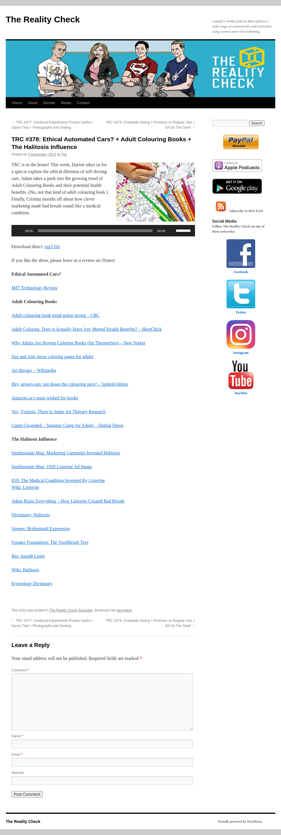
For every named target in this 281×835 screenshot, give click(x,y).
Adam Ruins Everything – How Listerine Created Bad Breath (67, 501)
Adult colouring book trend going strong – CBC (55, 315)
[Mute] (171, 231)
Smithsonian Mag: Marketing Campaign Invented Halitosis (65, 452)
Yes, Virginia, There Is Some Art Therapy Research (58, 411)
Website (17, 773)
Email (16, 754)
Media (66, 103)
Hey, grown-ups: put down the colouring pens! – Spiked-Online (69, 384)
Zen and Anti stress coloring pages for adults (52, 356)
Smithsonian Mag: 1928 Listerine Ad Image (51, 466)
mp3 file (52, 246)
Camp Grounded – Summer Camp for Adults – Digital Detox (67, 425)
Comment (20, 670)
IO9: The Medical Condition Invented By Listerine (58, 480)
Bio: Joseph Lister (28, 556)
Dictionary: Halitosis (30, 514)
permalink (124, 610)
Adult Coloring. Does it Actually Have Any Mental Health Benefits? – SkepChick (86, 329)
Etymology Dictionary (32, 583)
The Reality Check (43, 19)
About (33, 103)
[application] (103, 230)
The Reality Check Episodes (71, 610)
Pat (64, 154)
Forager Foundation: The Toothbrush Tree (50, 542)
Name (17, 736)
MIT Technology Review (34, 287)
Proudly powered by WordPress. (240, 822)
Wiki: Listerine (25, 487)
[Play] (19, 231)
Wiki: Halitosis (25, 569)
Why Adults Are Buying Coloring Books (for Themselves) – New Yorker (78, 342)
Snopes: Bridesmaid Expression (40, 528)
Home (17, 103)
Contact (83, 103)
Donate (49, 103)
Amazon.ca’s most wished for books (44, 397)
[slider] (95, 230)
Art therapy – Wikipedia (33, 370)
